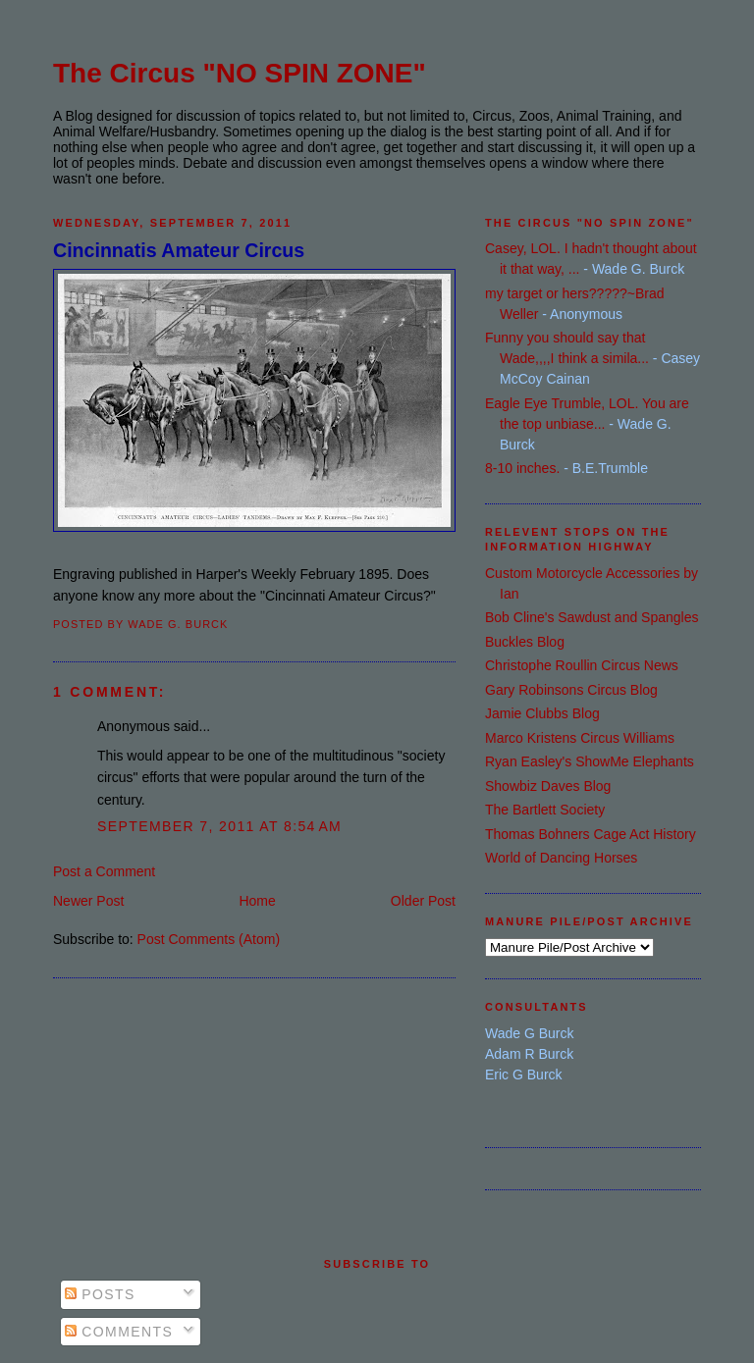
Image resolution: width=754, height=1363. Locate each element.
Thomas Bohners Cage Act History (590, 834)
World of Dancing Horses (561, 857)
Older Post (423, 901)
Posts (100, 1294)
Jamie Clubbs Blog (542, 713)
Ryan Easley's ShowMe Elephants (589, 761)
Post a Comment (104, 871)
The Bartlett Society (545, 809)
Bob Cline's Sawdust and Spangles (591, 617)
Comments (119, 1331)
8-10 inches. (522, 468)
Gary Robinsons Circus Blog (571, 690)
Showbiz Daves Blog (548, 786)
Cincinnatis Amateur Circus (178, 250)
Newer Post (88, 901)
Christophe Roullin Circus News (581, 665)
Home (257, 901)
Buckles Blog (525, 642)
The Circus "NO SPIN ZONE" (239, 73)
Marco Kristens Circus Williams (579, 738)
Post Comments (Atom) (208, 939)
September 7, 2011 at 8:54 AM (219, 826)
